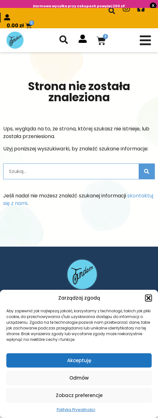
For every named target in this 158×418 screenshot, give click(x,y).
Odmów (79, 378)
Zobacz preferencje (79, 395)
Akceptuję (79, 360)
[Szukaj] (147, 168)
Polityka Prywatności (76, 409)
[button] (148, 298)
